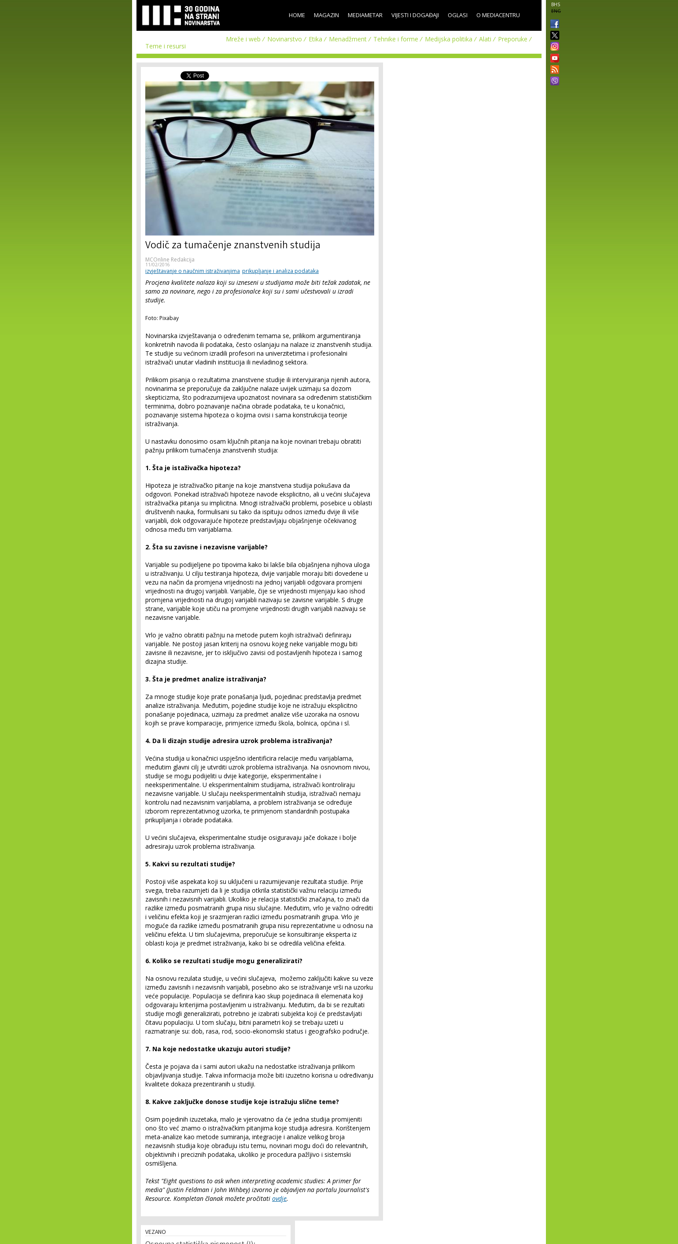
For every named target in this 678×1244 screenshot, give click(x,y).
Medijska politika (448, 39)
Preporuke (512, 39)
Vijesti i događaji (415, 15)
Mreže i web (243, 39)
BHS (555, 4)
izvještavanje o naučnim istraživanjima (192, 271)
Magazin (326, 15)
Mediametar (365, 15)
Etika (315, 39)
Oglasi (458, 15)
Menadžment (348, 39)
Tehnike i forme (395, 39)
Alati (485, 39)
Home (297, 15)
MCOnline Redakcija (170, 259)
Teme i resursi (165, 46)
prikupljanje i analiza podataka (280, 271)
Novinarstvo (284, 39)
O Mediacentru (498, 15)
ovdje (279, 1198)
